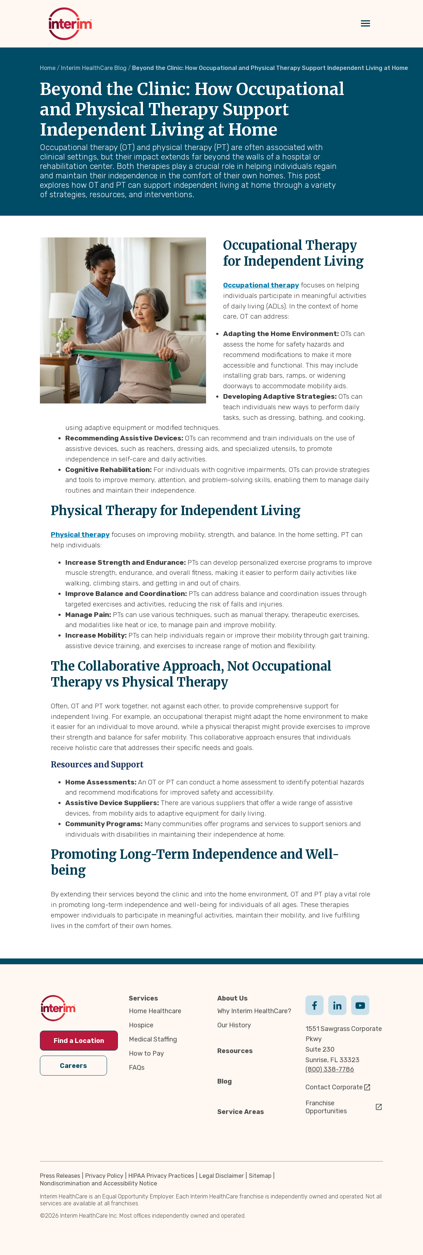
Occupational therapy (261, 285)
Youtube (360, 1004)
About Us (232, 998)
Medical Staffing (153, 1039)
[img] (70, 24)
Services (143, 998)
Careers (73, 1065)
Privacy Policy (104, 1175)
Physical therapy (80, 534)
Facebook (314, 1004)
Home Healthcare (155, 1011)
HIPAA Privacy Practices (161, 1175)
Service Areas (240, 1112)
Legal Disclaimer (221, 1175)
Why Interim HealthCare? (254, 1011)
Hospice (141, 1025)
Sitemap (260, 1175)
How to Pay (146, 1053)
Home (48, 68)
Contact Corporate (334, 1087)
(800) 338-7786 (329, 1069)
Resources (235, 1051)
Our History (234, 1025)
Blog (224, 1081)
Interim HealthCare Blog (94, 68)
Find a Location (79, 1041)
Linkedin (337, 1004)
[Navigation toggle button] (365, 23)
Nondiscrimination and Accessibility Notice (98, 1183)
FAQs (136, 1068)
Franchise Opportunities (326, 1107)
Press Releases (60, 1175)
